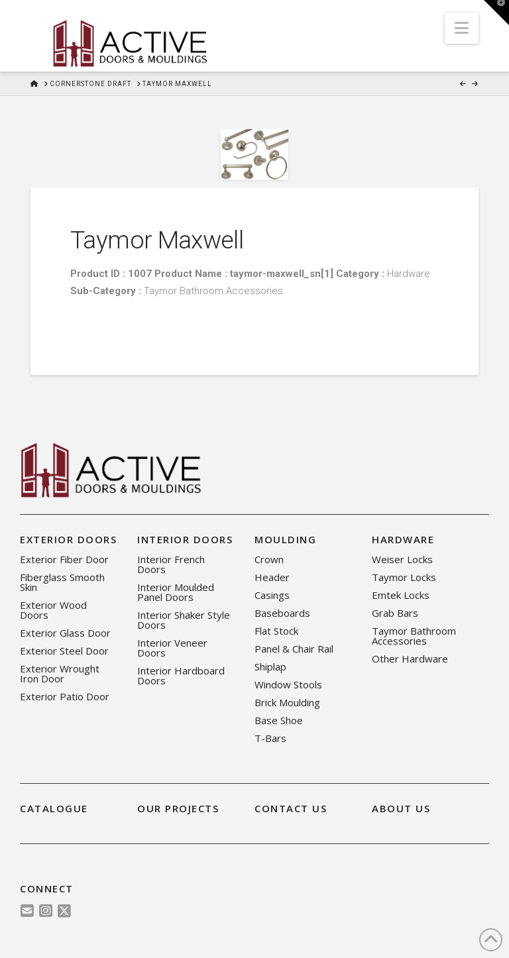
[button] (462, 28)
